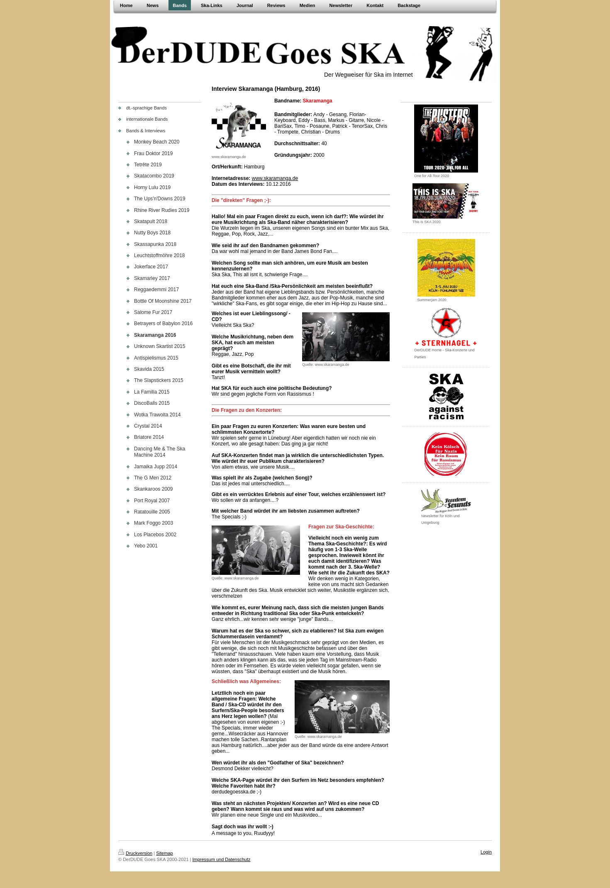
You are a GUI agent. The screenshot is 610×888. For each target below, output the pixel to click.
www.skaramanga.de (275, 178)
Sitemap (164, 853)
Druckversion (135, 853)
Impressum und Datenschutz (222, 859)
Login (486, 851)
